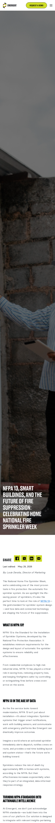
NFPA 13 (45, 601)
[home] (12, 5)
